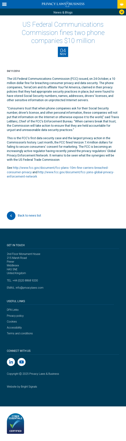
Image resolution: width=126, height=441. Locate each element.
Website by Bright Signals (22, 386)
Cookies (12, 321)
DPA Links (13, 309)
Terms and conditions (20, 333)
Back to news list (24, 215)
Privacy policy (15, 315)
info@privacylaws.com (29, 287)
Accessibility (14, 327)
